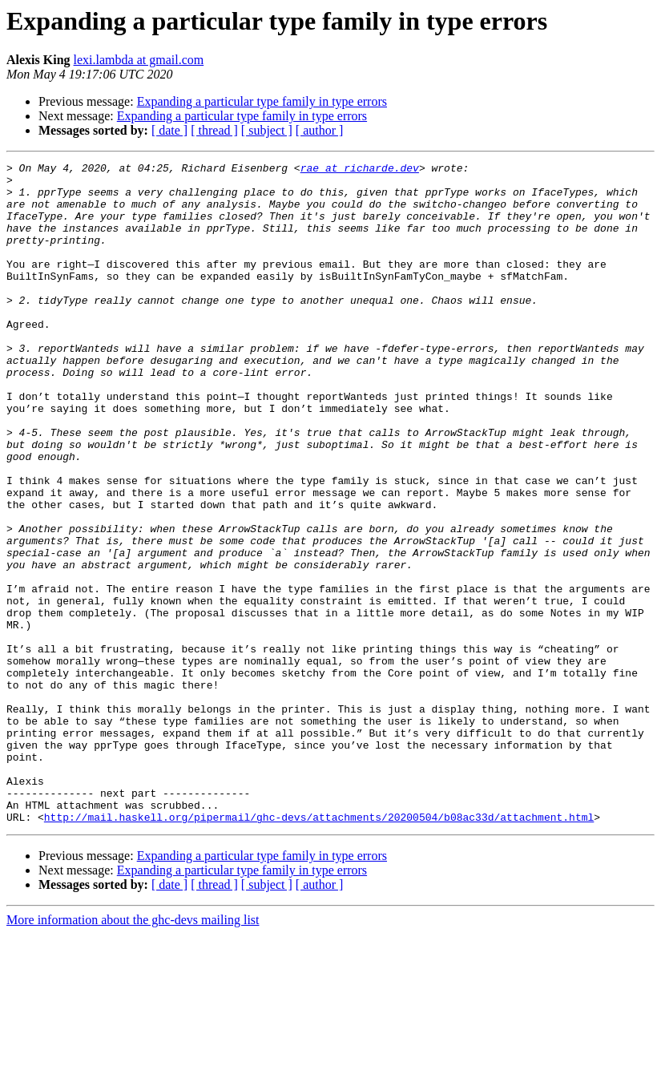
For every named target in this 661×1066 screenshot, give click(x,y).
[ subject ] (266, 130)
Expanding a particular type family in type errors (262, 101)
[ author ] (320, 130)
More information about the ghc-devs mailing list (133, 1052)
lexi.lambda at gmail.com (139, 60)
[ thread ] (214, 130)
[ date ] (169, 130)
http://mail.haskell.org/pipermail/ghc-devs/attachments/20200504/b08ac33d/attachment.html (319, 949)
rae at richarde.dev (359, 170)
